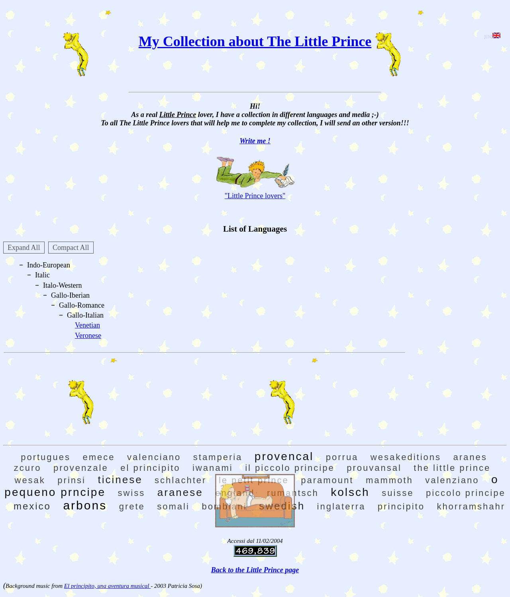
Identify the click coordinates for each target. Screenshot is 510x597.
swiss (131, 493)
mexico (32, 506)
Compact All (71, 248)
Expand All (24, 248)
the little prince (452, 468)
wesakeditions (406, 457)
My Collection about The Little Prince (255, 41)
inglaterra (341, 506)
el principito (150, 468)
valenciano (154, 457)
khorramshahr (471, 506)
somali (173, 506)
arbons (85, 505)
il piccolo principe (290, 468)
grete (132, 506)
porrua (342, 457)
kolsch (350, 492)
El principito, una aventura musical (107, 586)
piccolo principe (466, 493)
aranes (470, 457)
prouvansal (374, 468)
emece (99, 457)
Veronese (88, 335)
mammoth (389, 480)
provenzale (80, 468)
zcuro (27, 468)
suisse (398, 493)
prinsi (71, 480)
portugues (46, 457)
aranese (180, 492)
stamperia (218, 457)
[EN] (492, 36)
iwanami (212, 468)
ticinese (120, 480)
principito (401, 506)
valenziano (452, 480)
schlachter (180, 480)
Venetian (87, 325)
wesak (30, 480)
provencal (284, 456)
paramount (327, 480)
